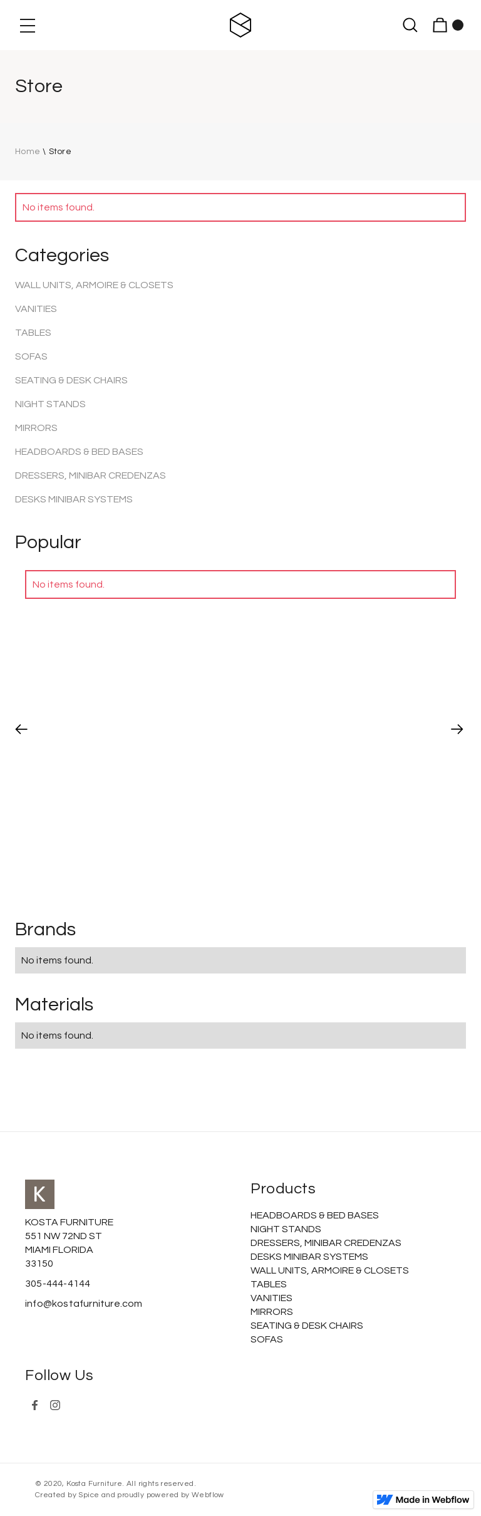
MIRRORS (36, 428)
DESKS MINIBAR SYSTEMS (74, 499)
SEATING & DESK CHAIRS (71, 380)
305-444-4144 (57, 1284)
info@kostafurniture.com (84, 1304)
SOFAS (31, 356)
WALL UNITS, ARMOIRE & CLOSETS (94, 285)
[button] (27, 25)
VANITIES (36, 309)
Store (60, 151)
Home (27, 151)
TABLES (33, 333)
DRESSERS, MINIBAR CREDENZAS (90, 475)
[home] (241, 25)
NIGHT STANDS (50, 404)
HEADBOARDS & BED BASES (79, 452)
